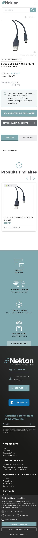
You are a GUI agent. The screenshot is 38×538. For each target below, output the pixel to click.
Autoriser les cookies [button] (19, 524)
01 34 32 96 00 (19, 369)
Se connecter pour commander (19, 113)
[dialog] (19, 516)
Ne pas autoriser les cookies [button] (19, 529)
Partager (30, 17)
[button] (19, 535)
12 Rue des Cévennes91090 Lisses (21, 378)
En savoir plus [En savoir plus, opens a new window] (19, 507)
